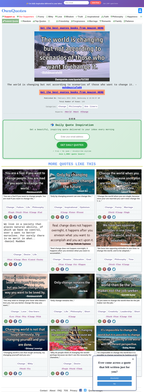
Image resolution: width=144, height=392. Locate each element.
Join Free (95, 3)
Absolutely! (114, 377)
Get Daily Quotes (71, 151)
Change (62, 111)
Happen (82, 273)
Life (28, 215)
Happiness (132, 17)
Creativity (113, 320)
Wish (39, 325)
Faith (106, 17)
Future (72, 221)
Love (59, 17)
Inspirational (93, 17)
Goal (88, 267)
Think (79, 377)
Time (131, 267)
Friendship (64, 21)
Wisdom (70, 17)
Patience (129, 21)
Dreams (67, 267)
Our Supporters (26, 17)
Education (79, 267)
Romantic (106, 21)
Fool (40, 221)
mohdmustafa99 (72, 90)
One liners (90, 111)
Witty (50, 17)
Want (76, 117)
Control (32, 268)
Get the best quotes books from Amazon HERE (72, 28)
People (11, 221)
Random (27, 21)
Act (75, 273)
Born (25, 268)
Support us (9, 17)
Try (29, 377)
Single (127, 221)
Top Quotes (40, 21)
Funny (41, 17)
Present (80, 221)
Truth (80, 17)
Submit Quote (11, 21)
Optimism (85, 215)
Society (40, 268)
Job (130, 325)
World (68, 117)
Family (118, 21)
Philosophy (117, 17)
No (114, 383)
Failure (20, 215)
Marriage (93, 21)
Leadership (126, 320)
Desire (27, 263)
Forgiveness (79, 21)
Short (87, 320)
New (52, 21)
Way (24, 325)
